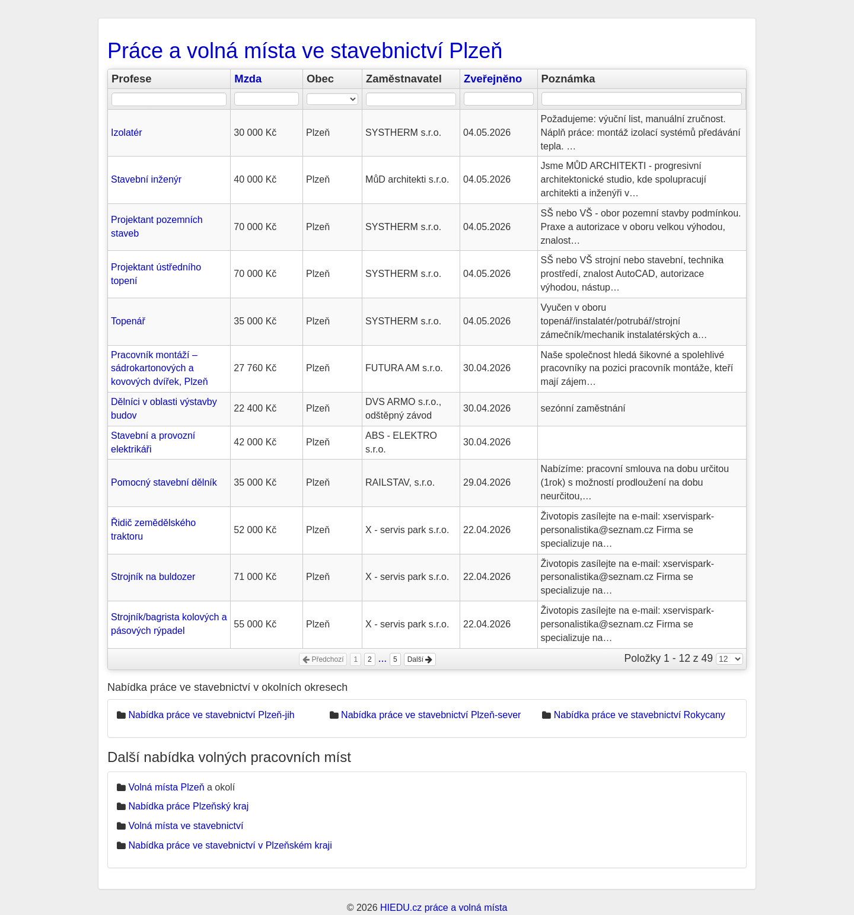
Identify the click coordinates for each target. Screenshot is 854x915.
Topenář (128, 321)
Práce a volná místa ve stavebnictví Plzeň (304, 51)
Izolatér (126, 132)
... (382, 658)
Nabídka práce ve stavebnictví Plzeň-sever (431, 715)
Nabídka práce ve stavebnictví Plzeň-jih (211, 715)
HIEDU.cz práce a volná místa (443, 908)
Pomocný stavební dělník (164, 482)
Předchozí (322, 659)
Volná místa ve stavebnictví (185, 826)
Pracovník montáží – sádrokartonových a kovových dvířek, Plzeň (159, 368)
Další (420, 659)
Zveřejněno (493, 78)
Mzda (248, 78)
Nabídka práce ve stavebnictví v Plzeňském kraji (230, 845)
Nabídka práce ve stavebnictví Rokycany (639, 715)
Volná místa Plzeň (166, 787)
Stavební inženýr (146, 179)
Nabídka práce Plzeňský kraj (188, 806)
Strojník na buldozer (153, 577)
